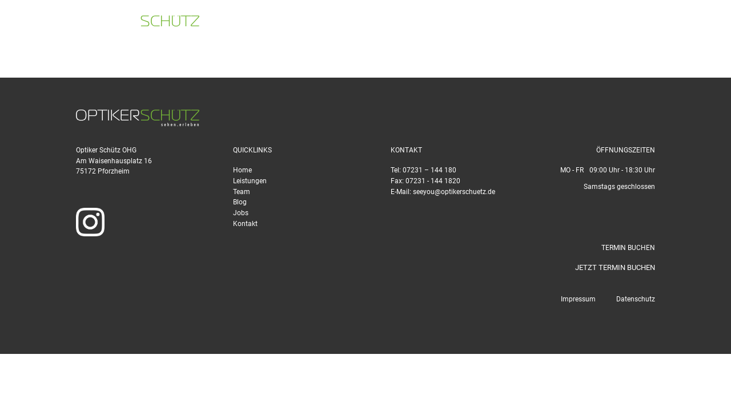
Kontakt (245, 224)
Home (242, 170)
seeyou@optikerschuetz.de (578, 23)
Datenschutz (635, 299)
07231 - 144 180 (467, 23)
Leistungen (250, 181)
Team (241, 192)
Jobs (240, 213)
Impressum (578, 299)
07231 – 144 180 (429, 170)
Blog (240, 202)
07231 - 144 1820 (432, 181)
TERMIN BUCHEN (682, 23)
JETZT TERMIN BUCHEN (615, 267)
